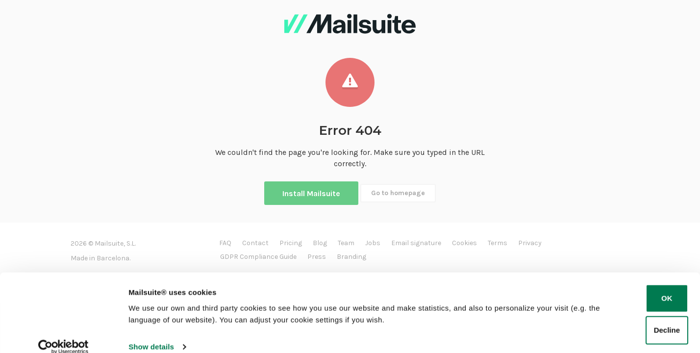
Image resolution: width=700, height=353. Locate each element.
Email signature (416, 243)
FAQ (225, 243)
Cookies (464, 243)
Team (346, 243)
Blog (320, 243)
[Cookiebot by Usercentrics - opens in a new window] (63, 334)
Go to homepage (398, 193)
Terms (497, 243)
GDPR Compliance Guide (258, 256)
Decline (667, 317)
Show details (151, 333)
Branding (351, 256)
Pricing (290, 243)
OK (667, 285)
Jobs (372, 243)
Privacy (530, 243)
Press (316, 256)
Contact (255, 243)
